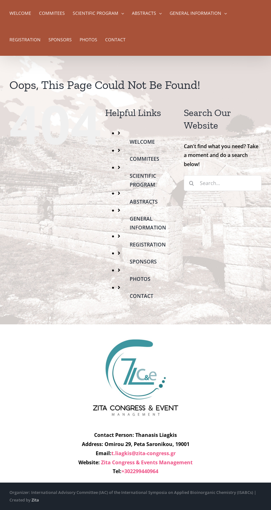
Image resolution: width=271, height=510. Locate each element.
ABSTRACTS (144, 201)
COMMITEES (144, 158)
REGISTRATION (148, 244)
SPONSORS (143, 261)
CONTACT (141, 296)
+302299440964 (139, 471)
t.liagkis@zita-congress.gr (143, 453)
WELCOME (142, 141)
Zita (35, 500)
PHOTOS (140, 278)
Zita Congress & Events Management (147, 462)
